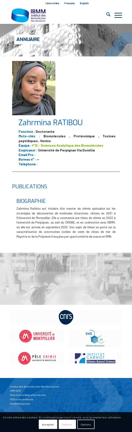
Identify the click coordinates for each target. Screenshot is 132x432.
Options (86, 424)
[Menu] (116, 15)
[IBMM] (55, 15)
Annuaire (28, 39)
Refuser (67, 424)
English (84, 3)
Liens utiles (52, 3)
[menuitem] (52, 3)
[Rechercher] (106, 15)
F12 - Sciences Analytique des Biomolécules (67, 145)
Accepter (48, 424)
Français (69, 3)
